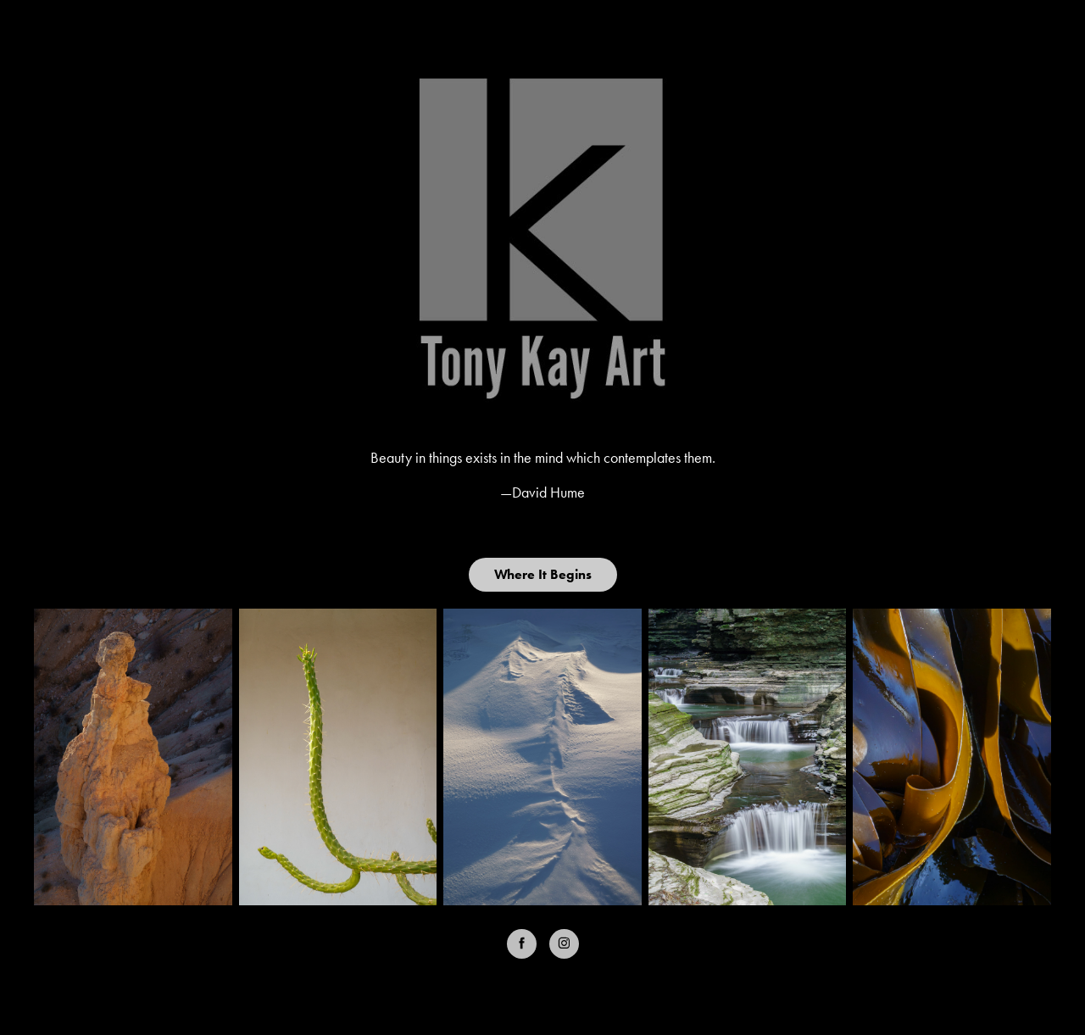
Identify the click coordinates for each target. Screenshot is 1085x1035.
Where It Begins (543, 574)
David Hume (548, 492)
